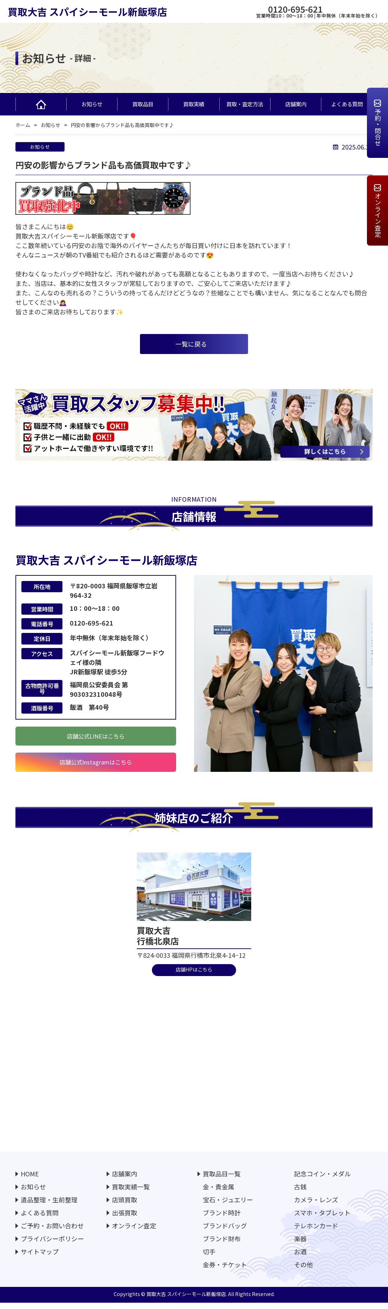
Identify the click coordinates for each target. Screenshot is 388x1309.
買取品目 (149, 104)
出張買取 (124, 1218)
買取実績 (193, 104)
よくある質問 (347, 104)
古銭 (300, 1192)
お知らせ (91, 104)
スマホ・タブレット (322, 1218)
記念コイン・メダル (322, 1179)
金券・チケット (225, 1270)
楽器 (300, 1244)
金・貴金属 (218, 1192)
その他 (303, 1270)
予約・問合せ (377, 127)
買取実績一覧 (131, 1192)
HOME (30, 1179)
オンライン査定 (377, 215)
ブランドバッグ (225, 1231)
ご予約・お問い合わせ (52, 1231)
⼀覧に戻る (191, 343)
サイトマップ (40, 1257)
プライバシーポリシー (52, 1244)
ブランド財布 (222, 1244)
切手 (209, 1257)
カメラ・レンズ (316, 1205)
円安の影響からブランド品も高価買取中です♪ (122, 124)
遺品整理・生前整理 (49, 1205)
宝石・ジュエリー (228, 1205)
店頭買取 (124, 1205)
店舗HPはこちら (194, 974)
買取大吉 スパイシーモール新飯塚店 (87, 12)
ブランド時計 (222, 1218)
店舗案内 (295, 104)
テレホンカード (316, 1231)
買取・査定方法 (247, 104)
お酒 (300, 1257)
